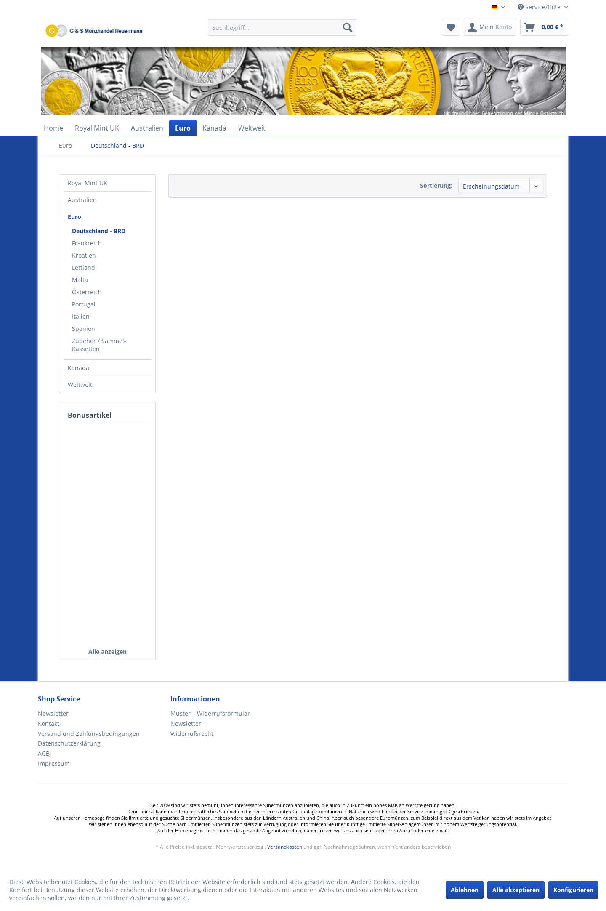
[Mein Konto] (490, 27)
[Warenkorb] (544, 27)
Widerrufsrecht (191, 734)
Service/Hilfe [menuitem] (540, 7)
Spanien (83, 329)
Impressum (54, 763)
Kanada (78, 368)
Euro (74, 217)
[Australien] (147, 128)
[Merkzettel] (451, 27)
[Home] (53, 128)
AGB (44, 753)
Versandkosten (284, 846)
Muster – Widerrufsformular (210, 713)
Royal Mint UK (87, 183)
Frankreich (87, 243)
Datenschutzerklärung (69, 743)
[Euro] (183, 128)
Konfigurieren (573, 890)
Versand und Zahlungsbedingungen (89, 734)
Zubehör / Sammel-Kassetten (99, 345)
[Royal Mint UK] (97, 128)
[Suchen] (347, 27)
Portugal (84, 304)
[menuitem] (282, 31)
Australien (82, 200)
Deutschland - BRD (98, 231)
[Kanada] (214, 128)
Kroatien (84, 255)
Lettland (83, 268)
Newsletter (53, 713)
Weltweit (80, 385)
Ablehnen (464, 890)
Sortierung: (436, 185)
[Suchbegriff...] (282, 27)
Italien (81, 316)
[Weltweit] (251, 128)
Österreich (87, 292)
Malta (80, 280)
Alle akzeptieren (516, 890)
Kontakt (48, 723)
